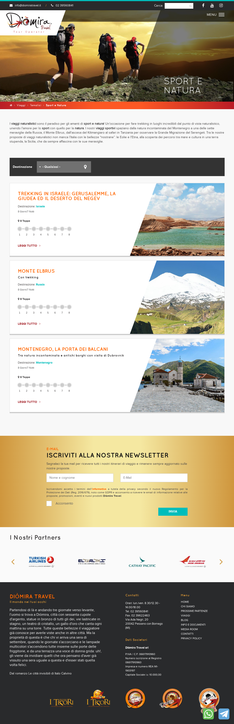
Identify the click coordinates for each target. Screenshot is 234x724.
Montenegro (44, 362)
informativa (99, 489)
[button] (64, 167)
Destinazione (22, 167)
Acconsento (64, 503)
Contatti (187, 634)
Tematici (35, 105)
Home (185, 602)
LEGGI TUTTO (27, 245)
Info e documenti (193, 625)
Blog (184, 620)
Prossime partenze (194, 611)
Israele (40, 206)
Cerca (158, 5)
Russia (40, 284)
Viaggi (21, 105)
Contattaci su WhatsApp (208, 713)
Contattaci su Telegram (223, 713)
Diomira (29, 23)
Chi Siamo (188, 606)
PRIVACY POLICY (191, 638)
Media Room (189, 629)
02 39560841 (62, 5)
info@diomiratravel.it (25, 5)
